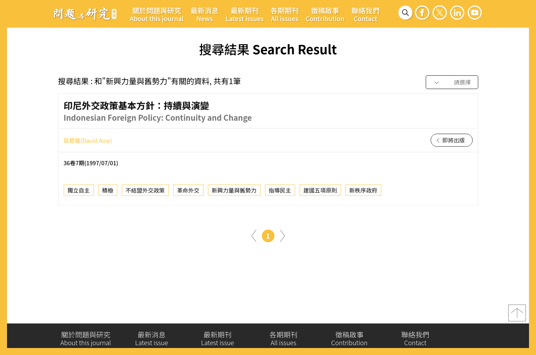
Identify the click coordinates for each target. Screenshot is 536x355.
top (517, 315)
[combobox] (452, 82)
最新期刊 (244, 14)
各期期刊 (285, 14)
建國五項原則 (320, 191)
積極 (107, 191)
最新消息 (204, 14)
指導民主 (280, 191)
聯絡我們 (365, 14)
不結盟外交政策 (145, 191)
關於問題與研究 (157, 14)
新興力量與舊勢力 (234, 191)
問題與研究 (85, 13)
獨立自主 (79, 191)
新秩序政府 (363, 191)
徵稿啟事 (325, 14)
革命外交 (188, 191)
